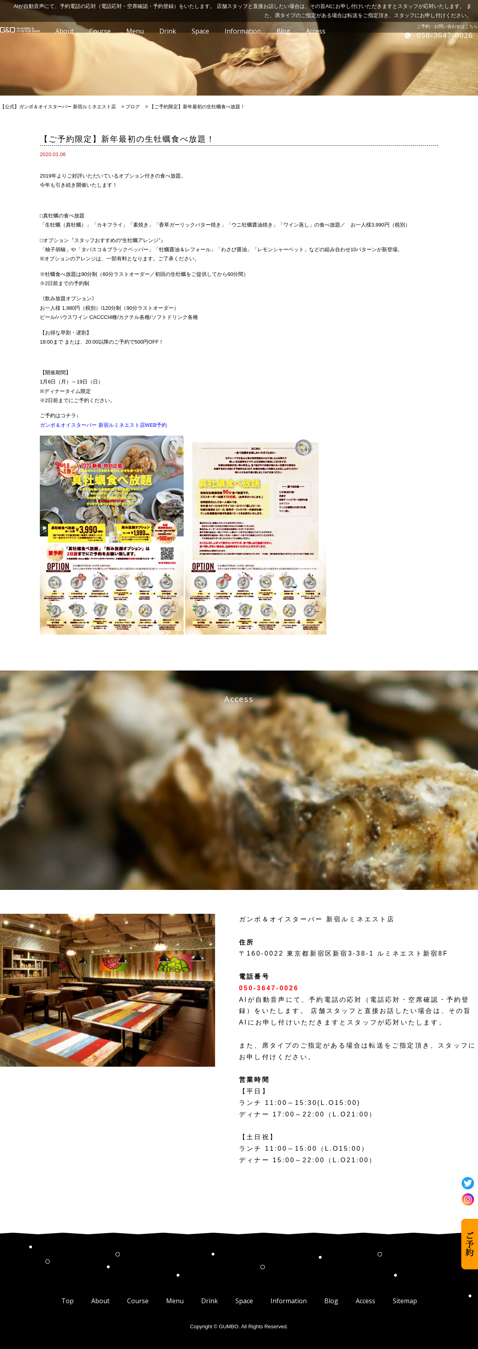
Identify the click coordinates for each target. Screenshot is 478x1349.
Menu (175, 1300)
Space (244, 1300)
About (100, 1300)
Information (288, 1300)
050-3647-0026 (445, 35)
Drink (209, 1300)
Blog (331, 1300)
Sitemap (405, 1300)
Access (365, 1300)
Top (67, 1300)
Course (138, 1300)
